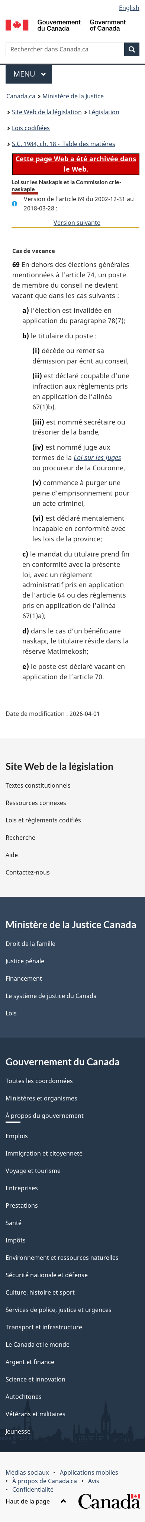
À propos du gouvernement (45, 1116)
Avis (93, 1481)
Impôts (16, 1240)
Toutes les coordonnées (39, 1081)
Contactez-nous (28, 872)
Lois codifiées (31, 128)
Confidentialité (33, 1489)
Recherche (20, 837)
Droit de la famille (30, 944)
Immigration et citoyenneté (44, 1153)
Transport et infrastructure (44, 1327)
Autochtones (24, 1397)
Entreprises (22, 1188)
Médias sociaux (27, 1472)
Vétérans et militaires (35, 1414)
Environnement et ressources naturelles (62, 1258)
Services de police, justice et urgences (59, 1310)
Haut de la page (36, 1501)
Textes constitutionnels (38, 785)
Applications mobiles (89, 1472)
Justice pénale (25, 961)
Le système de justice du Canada (51, 996)
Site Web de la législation (47, 112)
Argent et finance (30, 1362)
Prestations (22, 1205)
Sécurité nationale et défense (47, 1275)
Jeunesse (18, 1431)
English (129, 8)
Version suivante (77, 223)
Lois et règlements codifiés (43, 820)
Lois (11, 1013)
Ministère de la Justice (73, 96)
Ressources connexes (36, 803)
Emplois (17, 1136)
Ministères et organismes (41, 1098)
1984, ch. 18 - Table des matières (63, 144)
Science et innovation (35, 1379)
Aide (12, 855)
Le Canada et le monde (38, 1344)
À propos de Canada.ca (44, 1481)
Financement (24, 978)
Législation (104, 112)
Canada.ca (20, 96)
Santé (14, 1223)
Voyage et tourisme (33, 1171)
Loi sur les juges (97, 457)
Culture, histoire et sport (40, 1292)
